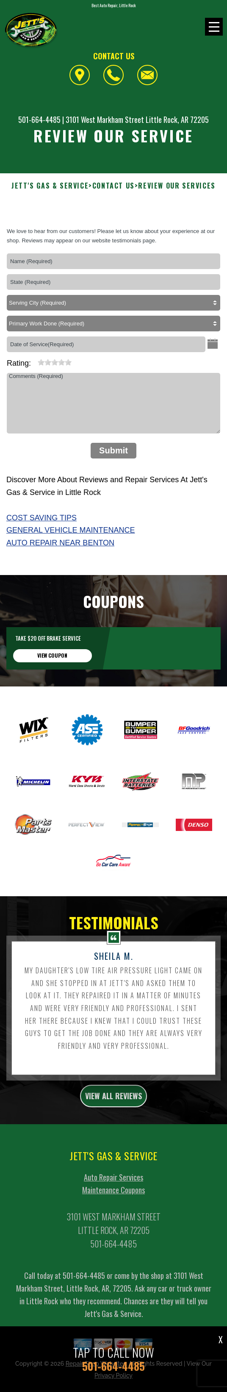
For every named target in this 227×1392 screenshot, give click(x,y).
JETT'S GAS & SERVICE (50, 186)
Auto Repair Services (113, 1189)
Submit (113, 450)
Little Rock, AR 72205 (177, 119)
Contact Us (113, 186)
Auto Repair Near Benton (60, 543)
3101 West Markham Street (105, 119)
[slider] (55, 362)
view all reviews (113, 1108)
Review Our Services (176, 186)
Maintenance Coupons (113, 1202)
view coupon (52, 667)
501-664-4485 (39, 119)
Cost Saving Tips (41, 518)
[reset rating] (34, 360)
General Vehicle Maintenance (70, 530)
